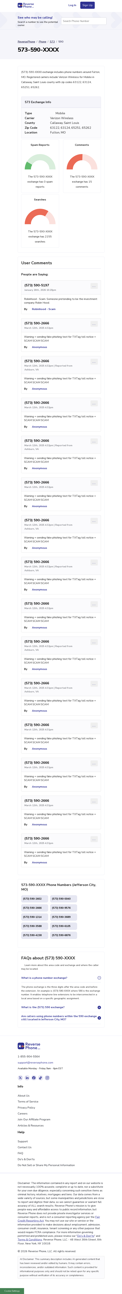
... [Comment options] (94, 286)
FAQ (20, 1153)
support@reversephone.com (35, 1062)
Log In (72, 5)
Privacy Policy (26, 1108)
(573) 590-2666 (36, 323)
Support (23, 1141)
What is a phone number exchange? (44, 978)
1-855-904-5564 (29, 1056)
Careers (22, 1113)
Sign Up (87, 5)
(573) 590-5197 (36, 285)
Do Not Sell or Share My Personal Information (46, 1165)
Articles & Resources (31, 1125)
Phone (42, 42)
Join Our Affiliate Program (34, 1119)
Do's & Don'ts (26, 1159)
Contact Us (24, 1147)
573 (52, 42)
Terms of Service (28, 1101)
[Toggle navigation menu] (100, 5)
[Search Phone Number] (102, 21)
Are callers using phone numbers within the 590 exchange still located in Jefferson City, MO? (59, 1017)
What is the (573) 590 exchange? (43, 1007)
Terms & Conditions (30, 1240)
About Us (23, 1096)
